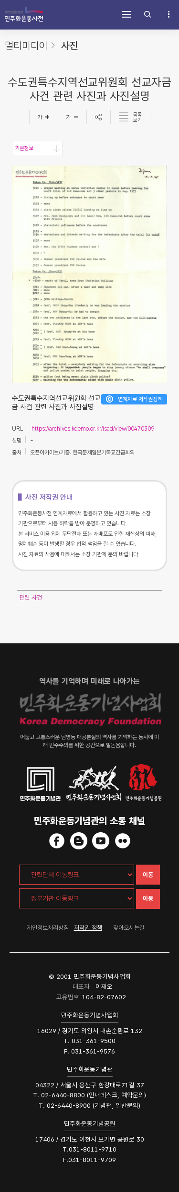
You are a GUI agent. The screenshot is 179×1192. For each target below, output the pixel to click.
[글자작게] (72, 117)
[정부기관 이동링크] (76, 898)
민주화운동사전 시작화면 (24, 14)
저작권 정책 (88, 927)
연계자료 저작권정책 (140, 399)
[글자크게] (43, 117)
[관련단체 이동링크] (76, 875)
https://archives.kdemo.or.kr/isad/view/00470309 (93, 428)
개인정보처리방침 (48, 927)
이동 (148, 874)
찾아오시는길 (129, 927)
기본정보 (24, 148)
